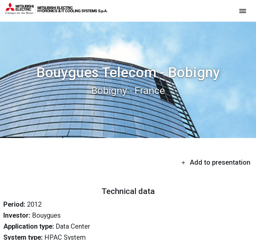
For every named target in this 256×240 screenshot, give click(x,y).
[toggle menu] (242, 10)
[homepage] (56, 12)
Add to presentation (215, 162)
